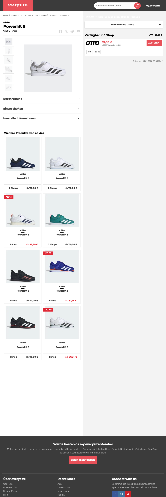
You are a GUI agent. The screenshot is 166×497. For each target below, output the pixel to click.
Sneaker (78, 17)
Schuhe (92, 17)
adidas (39, 133)
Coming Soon (112, 17)
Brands (125, 17)
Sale (100, 17)
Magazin (135, 17)
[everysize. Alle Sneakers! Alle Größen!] (18, 5)
